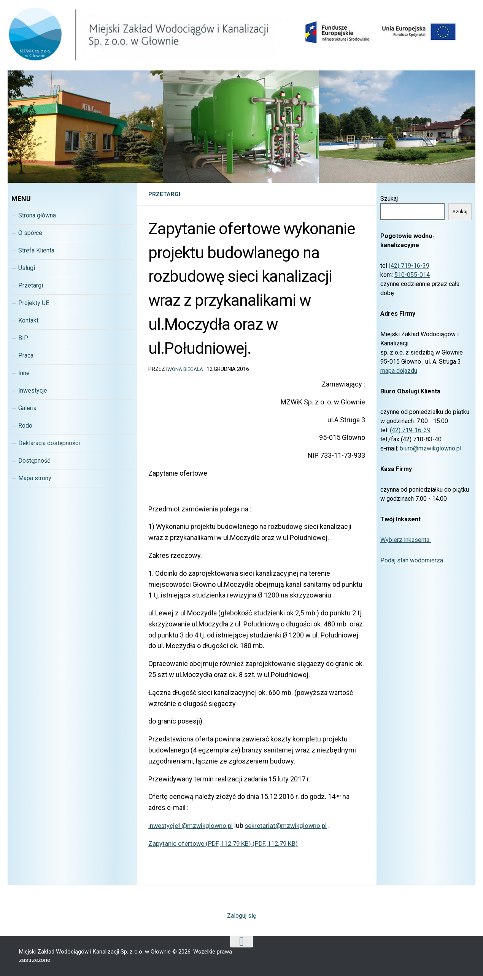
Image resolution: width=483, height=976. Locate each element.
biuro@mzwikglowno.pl (430, 448)
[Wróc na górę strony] (241, 941)
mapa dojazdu (398, 370)
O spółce (30, 232)
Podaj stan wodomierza (411, 560)
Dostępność (34, 460)
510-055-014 (412, 274)
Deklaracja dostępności (49, 443)
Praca (25, 355)
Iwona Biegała (186, 369)
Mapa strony (34, 478)
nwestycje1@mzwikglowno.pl (195, 825)
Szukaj (389, 198)
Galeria (27, 408)
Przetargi (164, 194)
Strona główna (37, 215)
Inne (24, 373)
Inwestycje (32, 390)
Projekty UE (33, 303)
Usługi (26, 268)
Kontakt (28, 320)
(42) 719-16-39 (409, 265)
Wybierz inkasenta (405, 539)
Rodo (25, 425)
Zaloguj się (241, 915)
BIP (23, 338)
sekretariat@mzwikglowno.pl (296, 825)
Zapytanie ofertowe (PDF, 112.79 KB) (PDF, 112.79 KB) (228, 843)
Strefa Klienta (36, 250)
